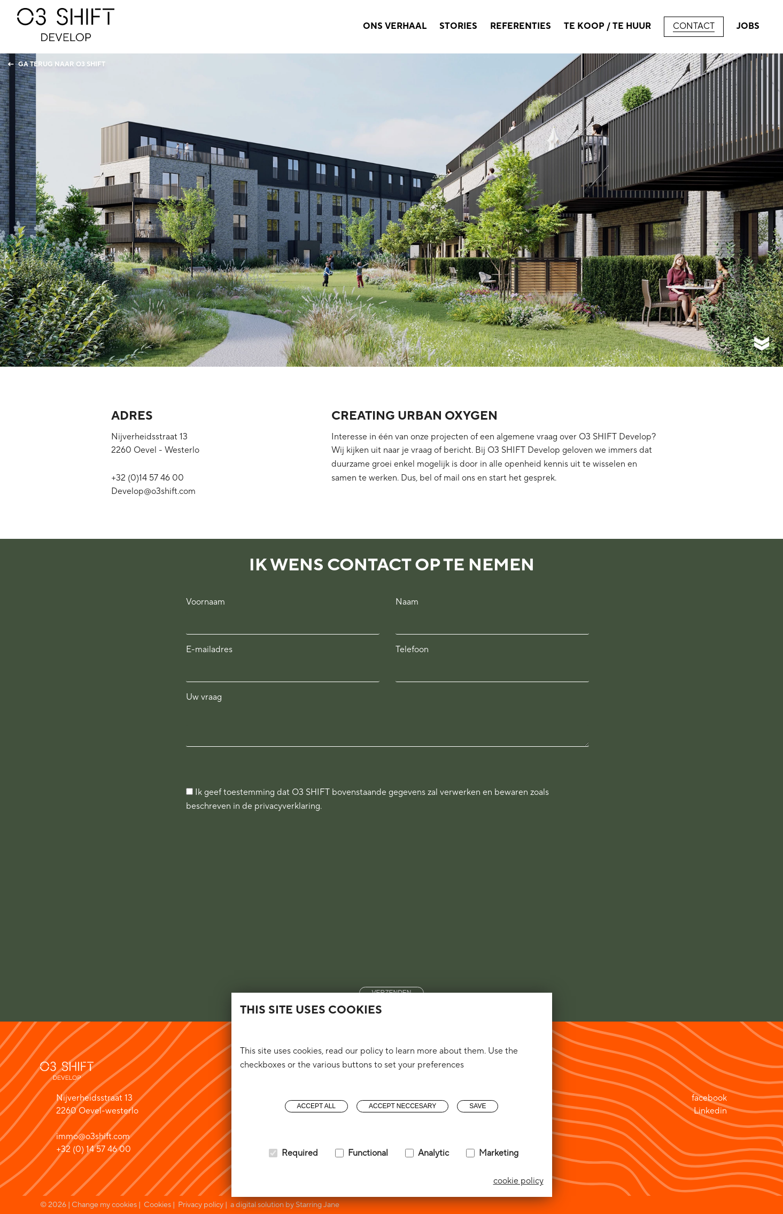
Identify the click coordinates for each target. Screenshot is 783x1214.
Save (477, 1106)
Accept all (316, 1106)
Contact (694, 26)
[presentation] (230, 888)
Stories (458, 26)
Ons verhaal (395, 26)
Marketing (498, 1153)
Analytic (433, 1153)
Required (300, 1153)
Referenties (520, 26)
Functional (368, 1153)
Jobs (748, 26)
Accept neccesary (402, 1106)
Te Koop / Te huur (607, 26)
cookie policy (518, 1181)
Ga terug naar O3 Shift (56, 64)
